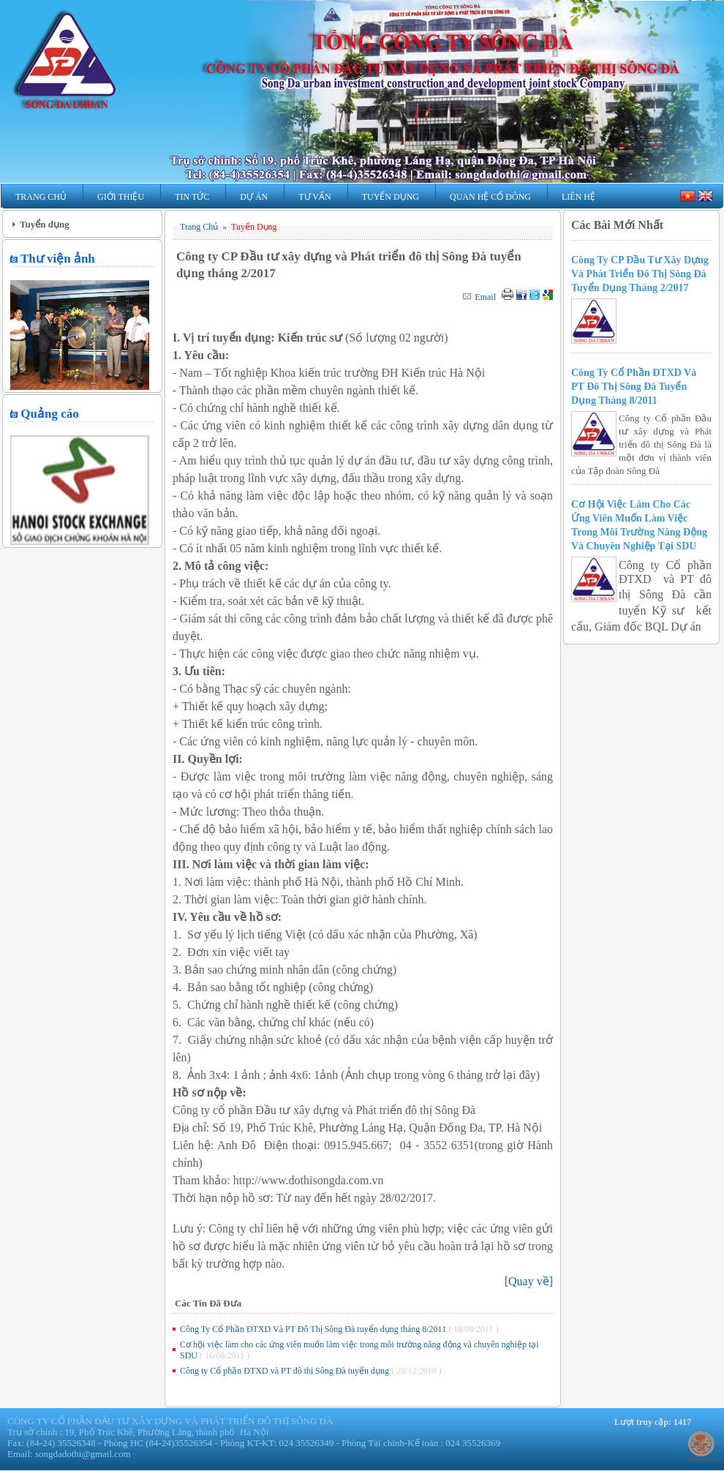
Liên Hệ (578, 197)
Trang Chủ (41, 197)
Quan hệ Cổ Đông (490, 197)
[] (529, 1281)
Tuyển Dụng (390, 197)
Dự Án (254, 197)
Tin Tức (192, 197)
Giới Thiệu (120, 197)
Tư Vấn (314, 197)
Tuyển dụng (44, 224)
